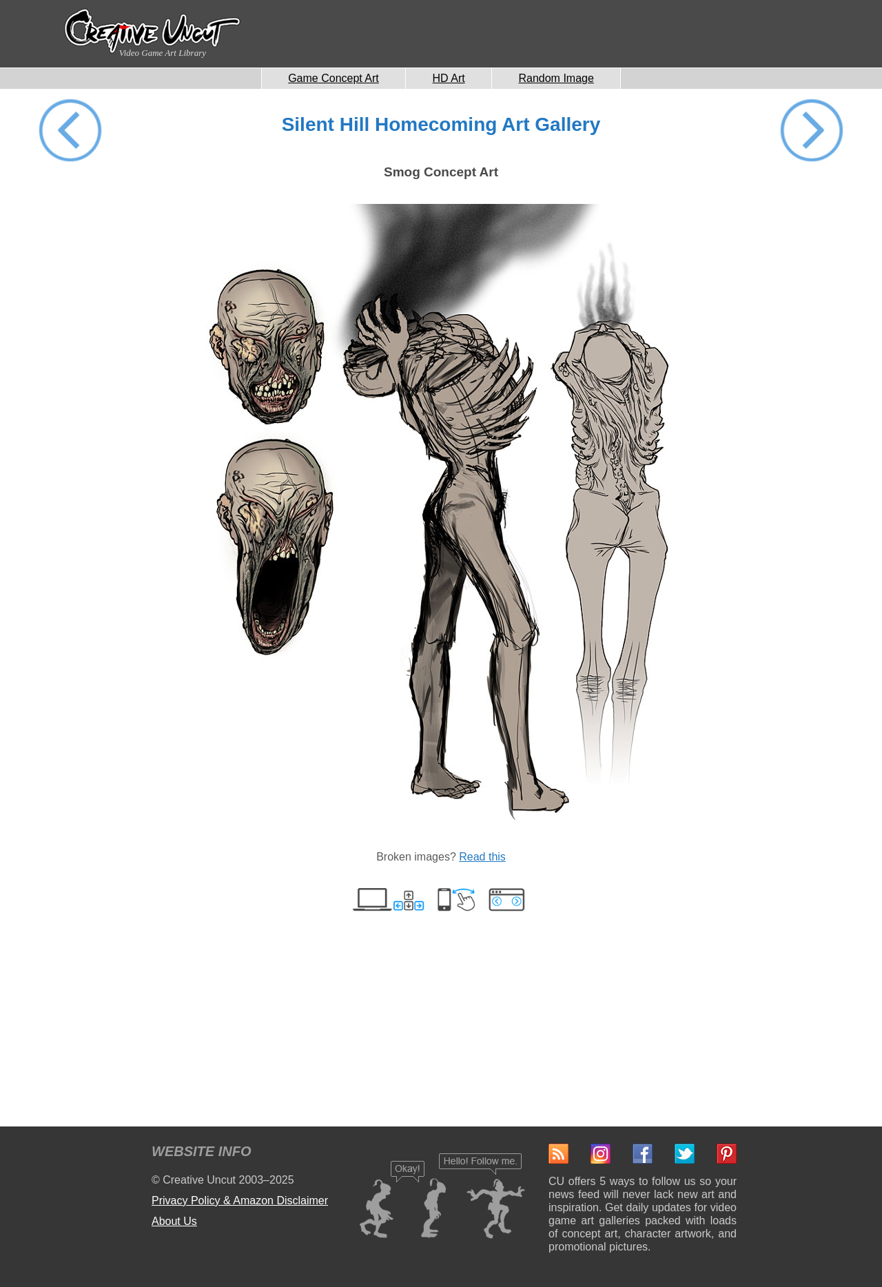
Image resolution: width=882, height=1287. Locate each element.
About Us (174, 1221)
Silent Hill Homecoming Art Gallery (441, 124)
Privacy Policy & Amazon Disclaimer (240, 1200)
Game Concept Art (333, 78)
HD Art (449, 78)
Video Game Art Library (162, 53)
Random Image (555, 78)
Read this (482, 857)
